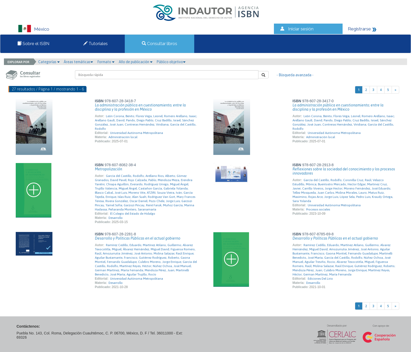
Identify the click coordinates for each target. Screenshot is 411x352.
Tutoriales (95, 43)
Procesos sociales (318, 209)
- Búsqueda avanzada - (295, 75)
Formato (106, 62)
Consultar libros (159, 43)
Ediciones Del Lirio (320, 278)
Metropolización (108, 169)
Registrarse (359, 28)
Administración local (123, 137)
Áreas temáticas (78, 62)
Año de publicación (136, 62)
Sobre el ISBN (33, 43)
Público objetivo (171, 62)
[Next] (395, 90)
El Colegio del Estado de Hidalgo (132, 213)
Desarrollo (116, 218)
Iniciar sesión (300, 28)
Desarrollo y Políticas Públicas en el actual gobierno (137, 238)
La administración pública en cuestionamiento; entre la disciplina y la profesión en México (140, 107)
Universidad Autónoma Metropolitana (136, 133)
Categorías (49, 62)
